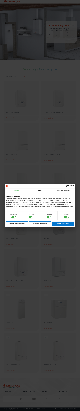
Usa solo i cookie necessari (17, 223)
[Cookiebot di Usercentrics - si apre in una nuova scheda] (67, 186)
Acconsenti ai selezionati (40, 223)
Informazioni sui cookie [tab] (63, 190)
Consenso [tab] (16, 190)
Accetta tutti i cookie (63, 223)
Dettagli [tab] (40, 190)
